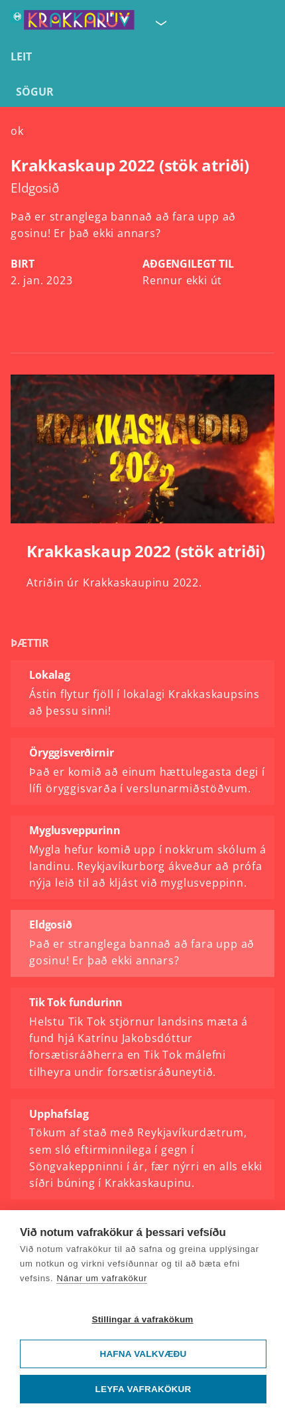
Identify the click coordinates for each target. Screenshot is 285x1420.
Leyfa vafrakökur (143, 1389)
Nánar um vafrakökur (101, 1278)
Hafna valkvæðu (142, 1354)
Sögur (35, 91)
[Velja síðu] (159, 22)
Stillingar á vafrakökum (142, 1319)
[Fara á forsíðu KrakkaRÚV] (73, 22)
